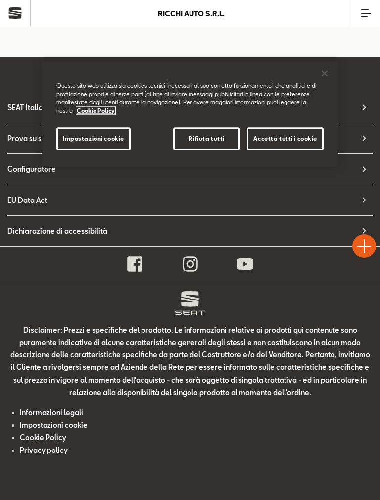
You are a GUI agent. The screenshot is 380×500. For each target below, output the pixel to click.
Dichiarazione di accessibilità (57, 231)
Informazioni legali (51, 412)
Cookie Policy (43, 437)
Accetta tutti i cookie (285, 138)
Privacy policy (44, 450)
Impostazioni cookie (54, 425)
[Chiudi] (324, 73)
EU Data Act (27, 200)
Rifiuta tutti (206, 138)
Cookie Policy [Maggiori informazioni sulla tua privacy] (96, 110)
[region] (190, 114)
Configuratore (31, 169)
